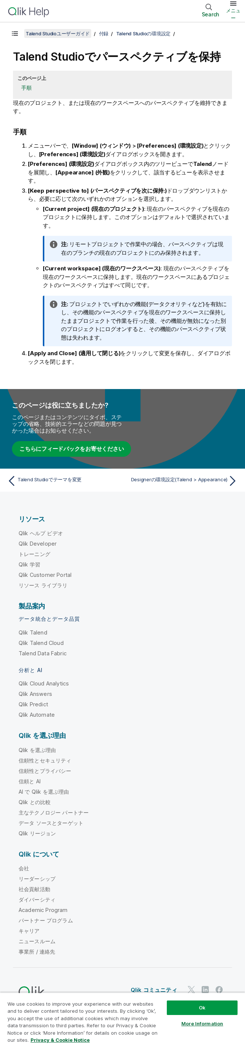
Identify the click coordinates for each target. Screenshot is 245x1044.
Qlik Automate (37, 714)
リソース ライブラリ (43, 585)
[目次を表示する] (14, 33)
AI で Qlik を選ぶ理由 (44, 791)
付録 (104, 33)
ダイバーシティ (37, 899)
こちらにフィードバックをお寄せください (71, 448)
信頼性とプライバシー (45, 771)
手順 (26, 87)
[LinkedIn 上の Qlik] (205, 989)
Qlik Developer (38, 543)
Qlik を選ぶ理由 (37, 750)
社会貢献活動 (34, 889)
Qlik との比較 (35, 802)
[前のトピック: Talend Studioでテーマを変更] (63, 481)
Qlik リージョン (37, 833)
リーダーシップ (37, 879)
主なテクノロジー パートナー (54, 812)
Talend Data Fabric (43, 653)
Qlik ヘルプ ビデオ (41, 533)
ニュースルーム (37, 941)
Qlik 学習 (29, 564)
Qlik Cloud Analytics (44, 683)
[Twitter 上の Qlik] (191, 989)
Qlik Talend (33, 632)
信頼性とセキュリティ (45, 760)
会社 (24, 868)
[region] (122, 1018)
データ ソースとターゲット (51, 823)
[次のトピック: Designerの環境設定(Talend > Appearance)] (182, 481)
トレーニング (34, 554)
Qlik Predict (33, 704)
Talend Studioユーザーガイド (58, 33)
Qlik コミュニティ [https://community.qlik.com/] (154, 989)
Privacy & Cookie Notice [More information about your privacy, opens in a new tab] (60, 1040)
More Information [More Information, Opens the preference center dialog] (202, 1024)
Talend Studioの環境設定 (143, 33)
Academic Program (43, 910)
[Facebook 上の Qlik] (219, 989)
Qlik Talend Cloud (41, 643)
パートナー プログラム (46, 920)
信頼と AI (30, 781)
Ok (202, 1008)
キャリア (29, 931)
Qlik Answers (35, 694)
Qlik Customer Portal (45, 575)
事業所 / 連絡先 (37, 951)
